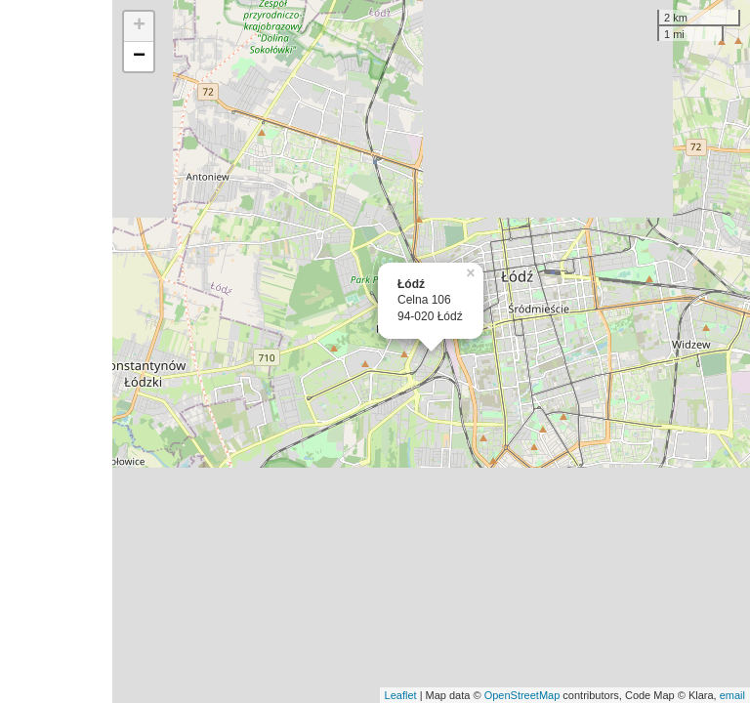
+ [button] (139, 26)
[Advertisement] (56, 351)
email (732, 695)
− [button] (139, 56)
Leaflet (401, 695)
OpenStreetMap (522, 695)
